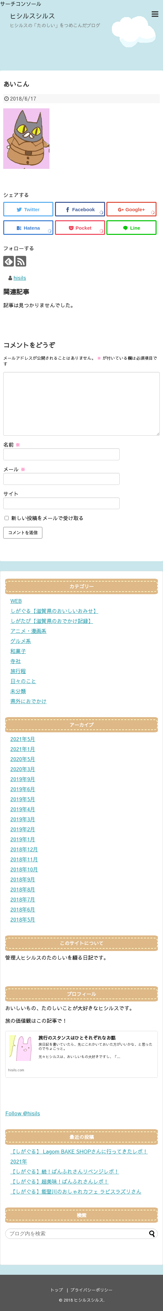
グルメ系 (20, 640)
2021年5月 (22, 738)
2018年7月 (22, 899)
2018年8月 (22, 889)
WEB (16, 600)
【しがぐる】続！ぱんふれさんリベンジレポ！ (64, 1171)
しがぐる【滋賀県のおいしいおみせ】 (54, 610)
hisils (20, 277)
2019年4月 (22, 809)
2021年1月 (22, 748)
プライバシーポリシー (92, 1290)
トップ (56, 1290)
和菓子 (18, 650)
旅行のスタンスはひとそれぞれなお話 (76, 1037)
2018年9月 (22, 879)
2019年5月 (22, 799)
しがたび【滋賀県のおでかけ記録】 (51, 620)
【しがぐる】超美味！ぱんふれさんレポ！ (59, 1181)
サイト (11, 493)
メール (14, 469)
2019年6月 (22, 788)
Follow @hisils (22, 1113)
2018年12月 (24, 849)
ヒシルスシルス (32, 15)
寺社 (15, 660)
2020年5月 (22, 758)
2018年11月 (24, 859)
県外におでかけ (28, 701)
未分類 (18, 690)
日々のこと (23, 680)
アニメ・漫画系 (28, 630)
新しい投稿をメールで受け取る (47, 517)
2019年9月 (22, 778)
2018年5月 (22, 919)
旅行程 (18, 670)
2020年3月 (22, 768)
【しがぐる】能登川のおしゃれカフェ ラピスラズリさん (75, 1191)
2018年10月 (24, 869)
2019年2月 (22, 829)
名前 (11, 444)
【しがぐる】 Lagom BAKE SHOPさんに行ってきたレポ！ (79, 1151)
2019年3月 (22, 819)
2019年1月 (22, 839)
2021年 (18, 1161)
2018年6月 (22, 909)
